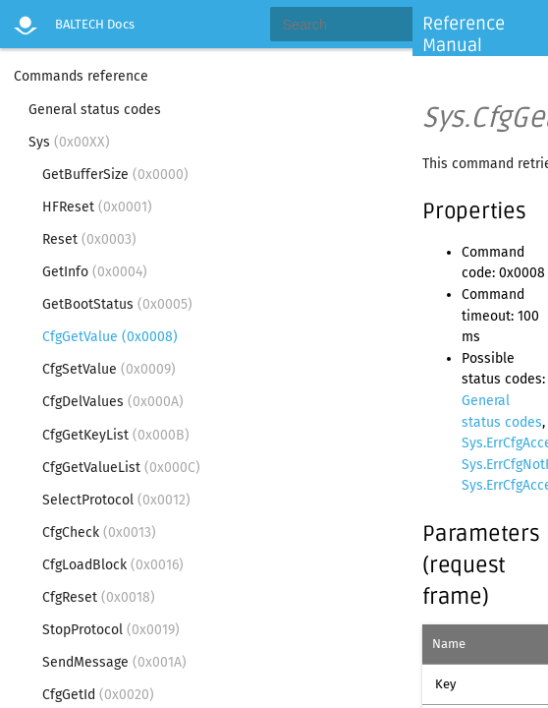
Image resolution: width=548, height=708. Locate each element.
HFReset (97, 207)
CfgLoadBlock (113, 565)
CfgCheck (99, 532)
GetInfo (94, 272)
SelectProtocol (116, 500)
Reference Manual (463, 34)
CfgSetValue (109, 369)
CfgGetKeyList (116, 435)
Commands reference (81, 76)
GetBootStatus (117, 304)
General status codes (94, 109)
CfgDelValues (113, 401)
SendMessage (114, 662)
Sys (69, 142)
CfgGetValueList (121, 467)
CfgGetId (98, 694)
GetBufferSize (115, 174)
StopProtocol (111, 629)
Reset (89, 239)
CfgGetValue (110, 336)
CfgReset (98, 597)
